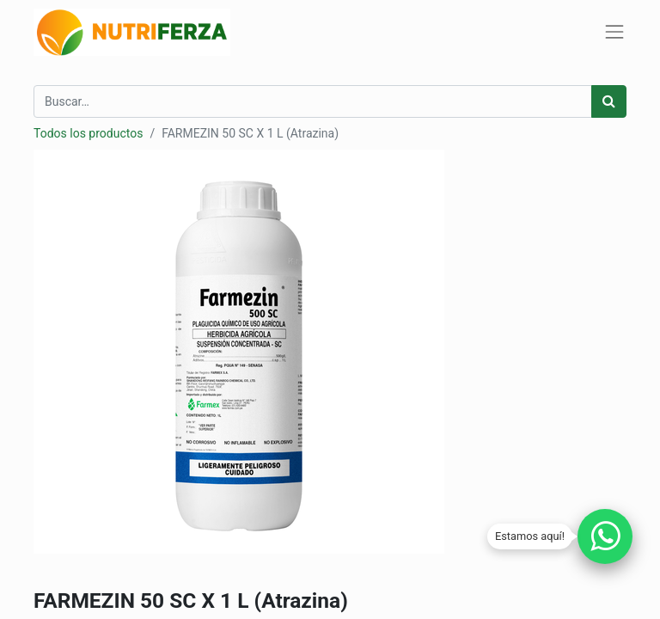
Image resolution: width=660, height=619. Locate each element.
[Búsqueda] (608, 101)
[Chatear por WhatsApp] (605, 536)
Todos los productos (88, 133)
